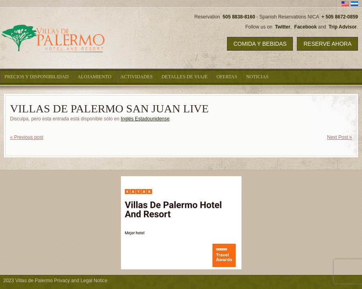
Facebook (305, 27)
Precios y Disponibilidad (36, 76)
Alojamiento (94, 76)
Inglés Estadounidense (145, 119)
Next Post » (339, 137)
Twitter (282, 27)
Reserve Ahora (327, 44)
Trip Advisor (343, 27)
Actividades (136, 76)
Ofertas (227, 76)
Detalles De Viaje (185, 76)
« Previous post (26, 137)
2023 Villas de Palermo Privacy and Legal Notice (55, 280)
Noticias (257, 76)
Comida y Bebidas (260, 44)
